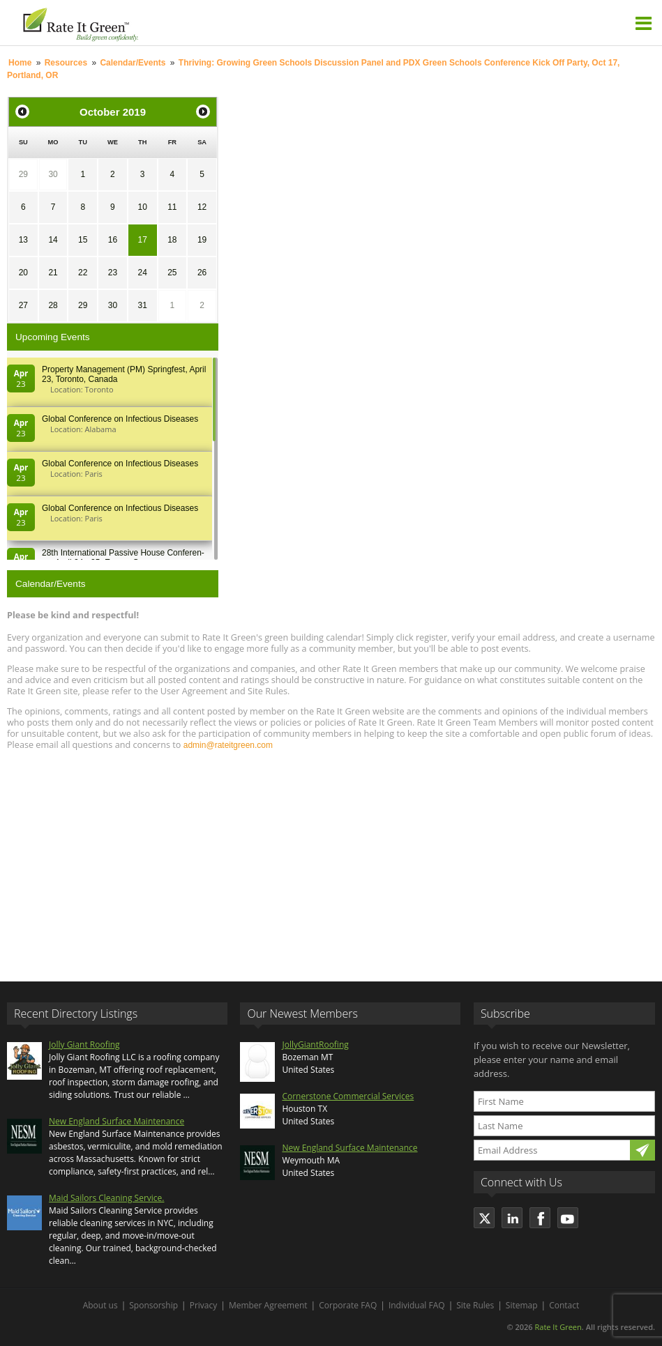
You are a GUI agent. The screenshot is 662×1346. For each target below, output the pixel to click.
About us (100, 1305)
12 (201, 207)
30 (52, 174)
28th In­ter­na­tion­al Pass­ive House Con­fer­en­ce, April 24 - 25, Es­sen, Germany (123, 557)
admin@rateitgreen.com (228, 745)
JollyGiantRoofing (315, 1044)
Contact (564, 1305)
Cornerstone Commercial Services (348, 1096)
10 (141, 207)
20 (23, 272)
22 (82, 272)
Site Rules (475, 1305)
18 (171, 240)
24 (141, 272)
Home (19, 63)
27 (23, 305)
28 (52, 305)
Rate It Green (557, 1327)
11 (171, 207)
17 (141, 240)
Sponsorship (153, 1305)
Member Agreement (268, 1305)
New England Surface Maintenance (116, 1121)
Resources (66, 63)
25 (171, 272)
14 (52, 240)
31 (141, 305)
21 (52, 272)
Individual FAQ (417, 1305)
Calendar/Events (132, 63)
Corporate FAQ (348, 1305)
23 (112, 272)
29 (23, 174)
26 (201, 272)
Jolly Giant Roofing (84, 1044)
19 (201, 240)
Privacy (204, 1305)
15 (82, 240)
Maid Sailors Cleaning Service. (106, 1198)
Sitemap (522, 1305)
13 (23, 240)
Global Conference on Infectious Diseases (120, 419)
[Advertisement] (331, 859)
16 (112, 240)
